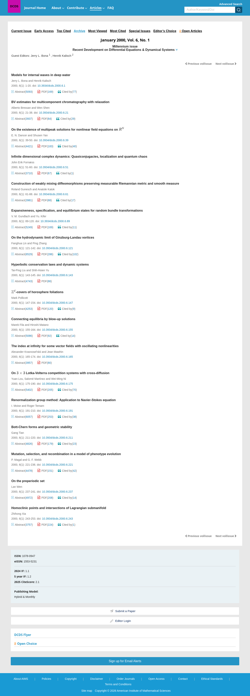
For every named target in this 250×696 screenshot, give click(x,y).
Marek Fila (17, 324)
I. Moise (16, 405)
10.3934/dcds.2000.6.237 (57, 491)
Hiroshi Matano (39, 324)
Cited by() (67, 92)
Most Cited (118, 31)
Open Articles (190, 31)
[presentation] (121, 129)
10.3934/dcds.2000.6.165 (57, 356)
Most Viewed (97, 31)
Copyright (71, 678)
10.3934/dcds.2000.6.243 (57, 518)
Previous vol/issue (198, 63)
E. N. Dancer (19, 135)
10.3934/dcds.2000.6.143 (57, 275)
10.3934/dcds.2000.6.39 (53, 140)
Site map (86, 690)
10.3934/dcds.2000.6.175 (57, 383)
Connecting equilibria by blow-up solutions (43, 319)
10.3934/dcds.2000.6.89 (55, 221)
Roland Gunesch (21, 189)
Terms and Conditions (118, 684)
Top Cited (64, 31)
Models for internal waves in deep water (40, 75)
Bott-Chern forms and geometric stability (41, 427)
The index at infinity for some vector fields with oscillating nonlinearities (65, 346)
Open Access (156, 678)
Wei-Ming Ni (58, 378)
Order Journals (126, 678)
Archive (79, 31)
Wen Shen (43, 107)
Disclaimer (96, 678)
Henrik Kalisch (42, 80)
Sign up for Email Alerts (125, 661)
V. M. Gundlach (20, 216)
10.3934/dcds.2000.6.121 (57, 248)
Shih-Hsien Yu (40, 270)
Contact (183, 678)
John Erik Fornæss (22, 162)
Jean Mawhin (55, 351)
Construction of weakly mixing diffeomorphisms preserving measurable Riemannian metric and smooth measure (95, 183)
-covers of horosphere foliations (37, 292)
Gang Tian (17, 432)
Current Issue (21, 31)
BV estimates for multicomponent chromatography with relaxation (60, 102)
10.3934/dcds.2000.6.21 (53, 112)
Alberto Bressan (21, 107)
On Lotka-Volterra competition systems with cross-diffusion (60, 373)
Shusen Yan (40, 135)
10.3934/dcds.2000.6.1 (51, 85)
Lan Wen (16, 486)
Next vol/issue (226, 63)
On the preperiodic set (28, 481)
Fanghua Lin (19, 243)
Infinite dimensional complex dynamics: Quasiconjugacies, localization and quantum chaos (79, 156)
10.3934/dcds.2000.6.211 (57, 437)
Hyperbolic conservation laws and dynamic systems (50, 264)
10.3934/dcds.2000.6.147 (57, 302)
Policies (46, 678)
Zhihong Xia (18, 513)
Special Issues (139, 31)
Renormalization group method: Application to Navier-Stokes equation (63, 400)
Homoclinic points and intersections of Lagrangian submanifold (58, 508)
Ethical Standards (212, 678)
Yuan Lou (17, 378)
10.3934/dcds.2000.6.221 (57, 464)
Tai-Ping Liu (18, 270)
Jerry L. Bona (19, 80)
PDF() (45, 92)
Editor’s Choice (164, 31)
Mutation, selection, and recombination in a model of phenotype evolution (66, 454)
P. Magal (16, 459)
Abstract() (22, 92)
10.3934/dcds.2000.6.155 (57, 329)
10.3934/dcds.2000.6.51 (53, 167)
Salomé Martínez (34, 378)
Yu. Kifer (41, 216)
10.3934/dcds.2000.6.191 (57, 410)
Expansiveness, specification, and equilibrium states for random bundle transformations (77, 210)
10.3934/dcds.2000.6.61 (53, 194)
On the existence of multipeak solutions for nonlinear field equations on (68, 129)
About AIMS (21, 678)
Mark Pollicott (19, 297)
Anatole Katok (46, 189)
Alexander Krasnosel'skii (26, 351)
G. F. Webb (35, 459)
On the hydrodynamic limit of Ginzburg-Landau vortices (52, 237)
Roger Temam (35, 405)
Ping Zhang (40, 243)
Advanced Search (230, 4)
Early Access (44, 31)
